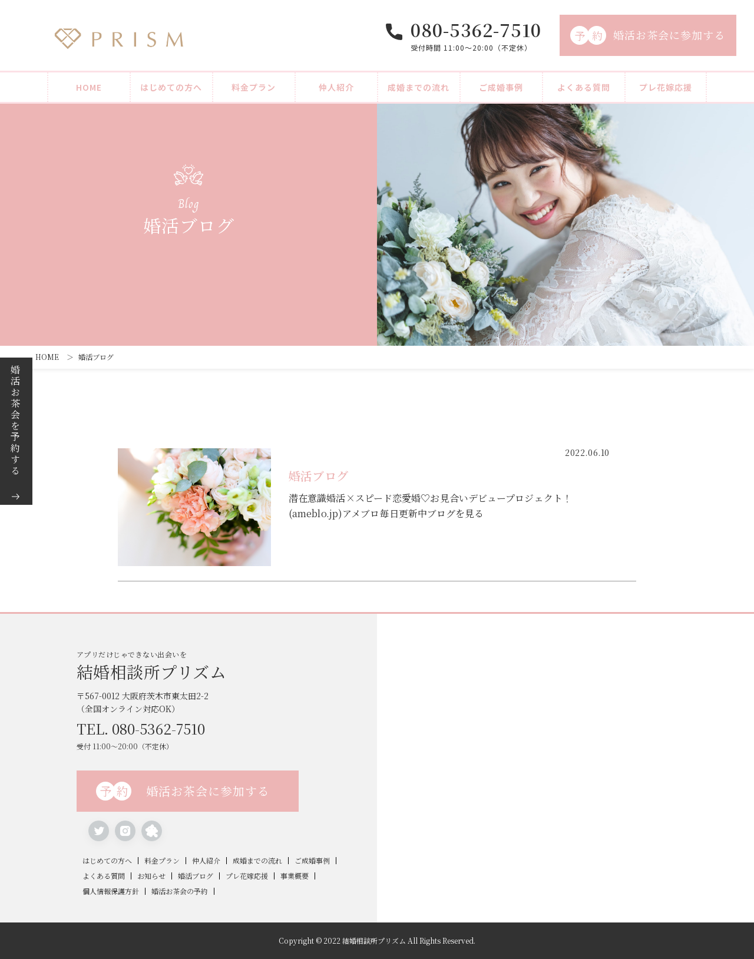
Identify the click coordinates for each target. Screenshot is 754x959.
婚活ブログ (195, 875)
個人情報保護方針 (110, 891)
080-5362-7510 (476, 29)
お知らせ (151, 875)
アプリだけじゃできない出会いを (227, 664)
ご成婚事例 (501, 87)
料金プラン (254, 87)
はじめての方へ (171, 87)
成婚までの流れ (418, 87)
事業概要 (294, 875)
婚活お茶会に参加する (647, 35)
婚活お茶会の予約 (179, 891)
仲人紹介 (336, 87)
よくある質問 (583, 87)
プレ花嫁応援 (665, 87)
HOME (89, 87)
